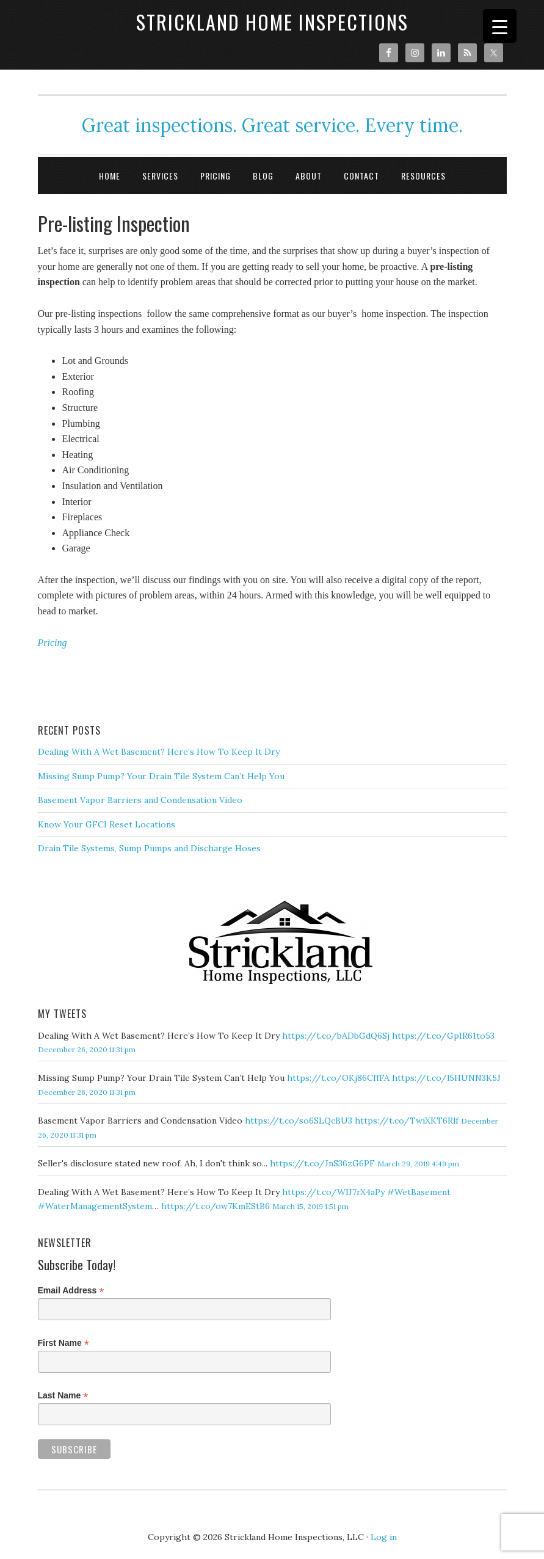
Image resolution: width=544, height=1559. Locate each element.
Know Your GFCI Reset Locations (106, 824)
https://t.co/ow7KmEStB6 (215, 1206)
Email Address (71, 1290)
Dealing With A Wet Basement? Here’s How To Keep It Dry (159, 751)
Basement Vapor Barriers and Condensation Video (140, 799)
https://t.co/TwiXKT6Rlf (407, 1120)
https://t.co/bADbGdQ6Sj (336, 1035)
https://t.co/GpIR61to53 (443, 1035)
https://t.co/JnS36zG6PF (322, 1163)
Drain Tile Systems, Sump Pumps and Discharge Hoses (149, 848)
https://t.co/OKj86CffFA (338, 1077)
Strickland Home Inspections (272, 21)
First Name (63, 1343)
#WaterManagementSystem (95, 1206)
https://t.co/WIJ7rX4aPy (333, 1192)
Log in (384, 1537)
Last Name (63, 1395)
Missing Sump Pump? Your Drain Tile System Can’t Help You (161, 776)
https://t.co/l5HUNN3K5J (446, 1077)
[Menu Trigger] (500, 26)
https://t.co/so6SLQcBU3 (298, 1120)
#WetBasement (419, 1192)
